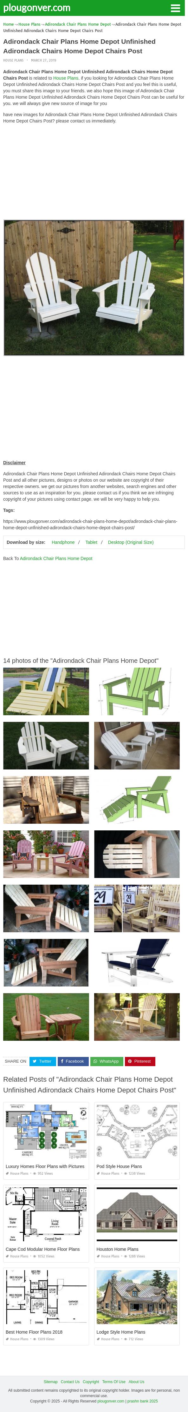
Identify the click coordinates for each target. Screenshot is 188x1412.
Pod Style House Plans (119, 1166)
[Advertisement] (94, 173)
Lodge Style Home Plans (121, 1332)
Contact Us (70, 1382)
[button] (175, 7)
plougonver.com (36, 7)
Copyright (91, 1382)
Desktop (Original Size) (131, 542)
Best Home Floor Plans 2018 (34, 1332)
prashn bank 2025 (142, 1401)
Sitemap (51, 1382)
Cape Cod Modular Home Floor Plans (43, 1249)
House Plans (13, 60)
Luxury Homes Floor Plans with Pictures (45, 1166)
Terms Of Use (114, 1382)
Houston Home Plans (118, 1249)
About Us (136, 1382)
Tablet (91, 542)
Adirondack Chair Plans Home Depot (56, 558)
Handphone (63, 542)
